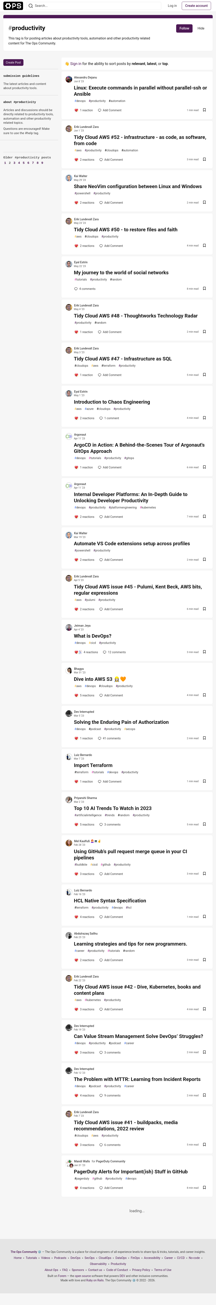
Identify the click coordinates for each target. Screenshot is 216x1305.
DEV (122, 1276)
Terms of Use (162, 1270)
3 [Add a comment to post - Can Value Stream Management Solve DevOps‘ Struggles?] (110, 1052)
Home (18, 1258)
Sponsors (78, 1270)
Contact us (95, 1270)
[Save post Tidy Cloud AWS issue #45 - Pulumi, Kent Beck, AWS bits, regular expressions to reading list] (204, 609)
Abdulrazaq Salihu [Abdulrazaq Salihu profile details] (86, 933)
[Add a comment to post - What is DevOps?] (86, 652)
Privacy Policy (141, 1270)
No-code (194, 1258)
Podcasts (60, 1258)
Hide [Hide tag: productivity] (201, 28)
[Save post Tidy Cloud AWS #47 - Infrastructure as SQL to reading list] (204, 375)
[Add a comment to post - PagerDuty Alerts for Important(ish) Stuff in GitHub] (84, 1188)
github (106, 865)
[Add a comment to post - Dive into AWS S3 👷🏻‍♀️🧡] (84, 695)
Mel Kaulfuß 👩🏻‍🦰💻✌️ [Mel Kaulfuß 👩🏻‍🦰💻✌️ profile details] (87, 841)
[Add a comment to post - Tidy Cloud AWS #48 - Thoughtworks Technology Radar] (83, 332)
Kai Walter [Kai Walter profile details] (80, 176)
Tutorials (31, 1258)
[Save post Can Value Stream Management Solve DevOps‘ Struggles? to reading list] (204, 1052)
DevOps (76, 1258)
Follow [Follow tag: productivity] (184, 28)
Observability (98, 1264)
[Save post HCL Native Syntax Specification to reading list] (204, 917)
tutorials (80, 279)
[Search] (31, 6)
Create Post (13, 62)
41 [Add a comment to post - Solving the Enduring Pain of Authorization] (109, 738)
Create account (196, 6)
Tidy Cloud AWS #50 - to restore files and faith (125, 230)
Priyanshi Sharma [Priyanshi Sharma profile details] (85, 798)
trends (110, 815)
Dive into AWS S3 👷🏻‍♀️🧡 (100, 679)
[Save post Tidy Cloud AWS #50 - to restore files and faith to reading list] (204, 246)
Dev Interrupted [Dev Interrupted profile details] (84, 711)
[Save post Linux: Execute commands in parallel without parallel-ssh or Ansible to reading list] (204, 110)
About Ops (51, 1270)
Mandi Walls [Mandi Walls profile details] (82, 1161)
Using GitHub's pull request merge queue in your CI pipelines (130, 855)
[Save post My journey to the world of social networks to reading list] (204, 289)
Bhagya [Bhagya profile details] (79, 668)
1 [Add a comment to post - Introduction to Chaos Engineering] (109, 418)
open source (83, 1276)
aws (78, 150)
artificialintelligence (87, 815)
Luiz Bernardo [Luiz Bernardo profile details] (83, 755)
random (116, 279)
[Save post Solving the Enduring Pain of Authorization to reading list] (204, 738)
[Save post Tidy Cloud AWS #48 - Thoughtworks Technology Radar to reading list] (204, 332)
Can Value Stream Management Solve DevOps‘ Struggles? (138, 1036)
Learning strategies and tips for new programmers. (130, 944)
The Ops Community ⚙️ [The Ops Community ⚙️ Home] (26, 1252)
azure (89, 409)
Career (168, 1258)
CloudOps (105, 1258)
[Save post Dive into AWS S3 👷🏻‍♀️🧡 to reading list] (204, 695)
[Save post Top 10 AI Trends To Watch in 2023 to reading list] (204, 824)
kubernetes (148, 507)
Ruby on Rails (95, 1280)
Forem (62, 1276)
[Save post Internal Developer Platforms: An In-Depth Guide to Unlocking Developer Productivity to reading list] (204, 517)
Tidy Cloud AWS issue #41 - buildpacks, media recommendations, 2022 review (126, 1126)
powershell (82, 193)
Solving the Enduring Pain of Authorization (121, 722)
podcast (95, 729)
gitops (129, 458)
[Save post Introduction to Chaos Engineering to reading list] (204, 418)
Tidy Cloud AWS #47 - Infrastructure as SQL (123, 359)
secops (129, 729)
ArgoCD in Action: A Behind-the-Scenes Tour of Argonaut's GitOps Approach (139, 448)
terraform (108, 366)
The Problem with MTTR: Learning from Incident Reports (137, 1079)
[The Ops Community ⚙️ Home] (13, 6)
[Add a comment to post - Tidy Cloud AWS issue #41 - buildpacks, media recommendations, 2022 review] (84, 1145)
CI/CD (181, 1258)
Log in (172, 6)
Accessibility (152, 1258)
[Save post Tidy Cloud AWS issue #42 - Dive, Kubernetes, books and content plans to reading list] (204, 1009)
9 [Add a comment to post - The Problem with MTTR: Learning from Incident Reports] (110, 1095)
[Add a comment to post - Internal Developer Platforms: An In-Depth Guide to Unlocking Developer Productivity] (84, 517)
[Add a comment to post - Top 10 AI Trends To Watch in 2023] (84, 824)
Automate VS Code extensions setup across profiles (132, 544)
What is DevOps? (92, 636)
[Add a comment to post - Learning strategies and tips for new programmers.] (84, 960)
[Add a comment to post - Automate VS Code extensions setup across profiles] (84, 560)
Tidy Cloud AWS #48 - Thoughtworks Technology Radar (136, 316)
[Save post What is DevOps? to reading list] (204, 652)
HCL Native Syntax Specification (110, 901)
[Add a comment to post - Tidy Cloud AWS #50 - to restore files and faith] (84, 246)
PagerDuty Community (110, 1161)
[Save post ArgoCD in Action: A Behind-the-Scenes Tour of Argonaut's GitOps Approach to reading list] (204, 467)
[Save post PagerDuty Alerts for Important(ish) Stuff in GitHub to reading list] (204, 1188)
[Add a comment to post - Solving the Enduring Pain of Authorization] (83, 738)
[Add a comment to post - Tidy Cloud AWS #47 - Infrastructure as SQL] (83, 375)
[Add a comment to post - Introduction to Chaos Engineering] (84, 418)
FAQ (65, 1270)
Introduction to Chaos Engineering (112, 402)
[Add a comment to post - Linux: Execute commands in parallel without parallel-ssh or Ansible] (83, 110)
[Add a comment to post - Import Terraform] (83, 781)
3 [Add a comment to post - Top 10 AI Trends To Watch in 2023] (110, 824)
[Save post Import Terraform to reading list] (204, 781)
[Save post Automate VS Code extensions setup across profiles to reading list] (204, 560)
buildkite (80, 865)
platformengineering (123, 507)
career (79, 951)
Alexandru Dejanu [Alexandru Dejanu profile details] (85, 77)
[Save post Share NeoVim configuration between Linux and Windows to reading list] (204, 202)
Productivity (118, 1264)
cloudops (111, 150)
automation (117, 101)
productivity (97, 101)
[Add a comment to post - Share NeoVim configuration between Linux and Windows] (84, 202)
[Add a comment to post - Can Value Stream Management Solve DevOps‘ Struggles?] (84, 1052)
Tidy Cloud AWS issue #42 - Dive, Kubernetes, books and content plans (137, 990)
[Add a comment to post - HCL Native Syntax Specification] (84, 917)
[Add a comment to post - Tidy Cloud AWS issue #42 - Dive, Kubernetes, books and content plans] (84, 1009)
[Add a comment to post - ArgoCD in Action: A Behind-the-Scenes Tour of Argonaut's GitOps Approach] (83, 467)
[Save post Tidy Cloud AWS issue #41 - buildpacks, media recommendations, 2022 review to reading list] (204, 1145)
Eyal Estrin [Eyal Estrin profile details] (81, 262)
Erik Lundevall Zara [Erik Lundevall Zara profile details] (86, 127)
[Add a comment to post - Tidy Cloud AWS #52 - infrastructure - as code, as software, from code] (84, 159)
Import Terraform (93, 765)
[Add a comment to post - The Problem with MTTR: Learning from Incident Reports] (84, 1095)
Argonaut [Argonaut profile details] (80, 434)
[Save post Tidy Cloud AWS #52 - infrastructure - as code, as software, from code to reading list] (204, 159)
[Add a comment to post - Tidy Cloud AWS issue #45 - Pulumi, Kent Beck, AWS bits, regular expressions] (84, 609)
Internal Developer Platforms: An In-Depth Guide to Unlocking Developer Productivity (131, 497)
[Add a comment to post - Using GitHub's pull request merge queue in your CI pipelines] (84, 874)
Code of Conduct (117, 1270)
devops (80, 101)
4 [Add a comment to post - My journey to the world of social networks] (84, 288)
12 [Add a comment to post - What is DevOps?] (114, 652)
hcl (128, 908)
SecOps (90, 1258)
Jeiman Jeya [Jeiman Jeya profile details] (82, 625)
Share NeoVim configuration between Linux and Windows (138, 186)
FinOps (135, 1258)
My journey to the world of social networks (121, 273)
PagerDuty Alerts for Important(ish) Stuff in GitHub (131, 1172)
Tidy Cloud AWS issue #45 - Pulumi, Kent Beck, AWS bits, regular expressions (138, 590)
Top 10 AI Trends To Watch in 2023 (113, 808)
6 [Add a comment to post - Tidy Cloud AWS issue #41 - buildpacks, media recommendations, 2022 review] (110, 1144)
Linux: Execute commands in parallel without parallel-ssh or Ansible (140, 91)
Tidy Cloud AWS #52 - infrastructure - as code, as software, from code (140, 140)
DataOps (121, 1258)
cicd (92, 643)
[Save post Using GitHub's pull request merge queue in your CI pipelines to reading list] (204, 874)
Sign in (75, 63)
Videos (45, 1258)
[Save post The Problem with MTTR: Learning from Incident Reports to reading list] (204, 1095)
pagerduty (81, 1178)
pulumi (90, 600)
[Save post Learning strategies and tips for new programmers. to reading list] (204, 960)
